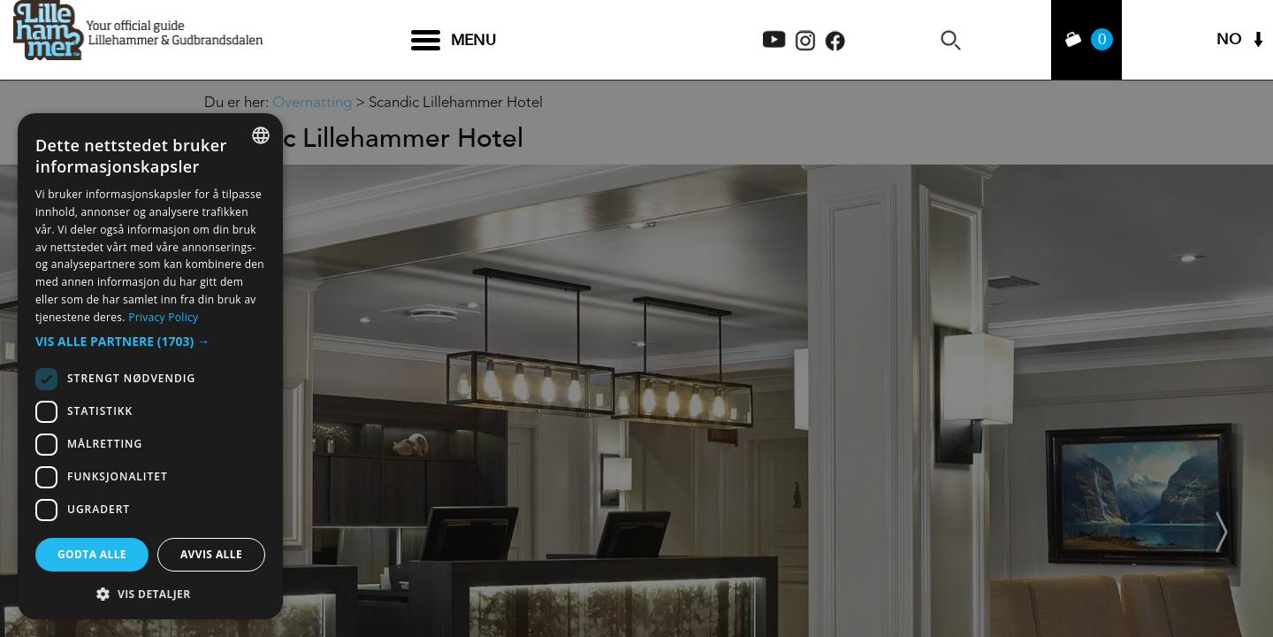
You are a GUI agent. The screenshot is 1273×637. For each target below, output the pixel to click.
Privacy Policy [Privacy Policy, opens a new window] (163, 317)
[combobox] (261, 135)
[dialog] (150, 366)
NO (1228, 40)
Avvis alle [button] (211, 554)
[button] (150, 341)
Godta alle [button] (91, 554)
